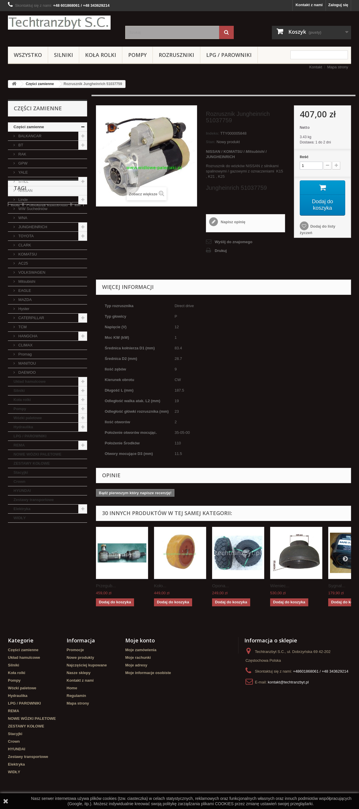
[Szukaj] (226, 32)
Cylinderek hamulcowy (47, 558)
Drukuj (221, 250)
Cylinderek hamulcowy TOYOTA (40, 584)
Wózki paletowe (27, 418)
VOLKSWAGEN (31, 272)
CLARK (24, 245)
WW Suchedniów (32, 209)
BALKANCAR (29, 136)
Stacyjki (20, 472)
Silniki (63, 54)
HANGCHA (27, 336)
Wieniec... (279, 585)
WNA (22, 218)
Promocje (75, 650)
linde (15, 558)
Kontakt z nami (309, 5)
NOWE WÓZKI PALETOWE (37, 454)
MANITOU (26, 363)
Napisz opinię (232, 222)
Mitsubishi (26, 281)
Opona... (220, 585)
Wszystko (28, 54)
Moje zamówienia (140, 650)
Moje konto (140, 640)
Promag (24, 354)
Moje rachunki (138, 657)
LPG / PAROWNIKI (229, 54)
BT (20, 145)
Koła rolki (100, 54)
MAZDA (24, 299)
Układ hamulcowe (29, 381)
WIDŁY (19, 518)
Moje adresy (136, 665)
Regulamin (76, 695)
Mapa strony (337, 67)
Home (72, 688)
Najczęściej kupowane (87, 665)
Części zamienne (40, 84)
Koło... (160, 585)
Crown (19, 481)
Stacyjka (50, 567)
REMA (19, 445)
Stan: (211, 142)
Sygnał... (336, 585)
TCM (22, 327)
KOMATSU (27, 254)
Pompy (137, 54)
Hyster (23, 309)
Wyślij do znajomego (233, 242)
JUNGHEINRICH (32, 227)
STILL (22, 181)
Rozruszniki (176, 54)
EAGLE (24, 290)
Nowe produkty (80, 657)
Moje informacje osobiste (148, 673)
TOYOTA (25, 236)
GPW (22, 163)
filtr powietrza (23, 567)
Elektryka (22, 509)
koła (14, 575)
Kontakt (315, 67)
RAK (21, 154)
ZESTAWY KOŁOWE (31, 463)
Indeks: (212, 133)
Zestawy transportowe (33, 499)
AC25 (22, 263)
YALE (22, 172)
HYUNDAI (22, 490)
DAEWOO (26, 372)
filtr (77, 558)
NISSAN (25, 190)
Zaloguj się (338, 5)
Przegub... (106, 585)
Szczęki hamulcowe (59, 575)
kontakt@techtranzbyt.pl (288, 682)
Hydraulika (23, 427)
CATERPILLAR (30, 318)
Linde (22, 199)
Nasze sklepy (79, 673)
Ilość (304, 157)
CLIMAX (25, 345)
